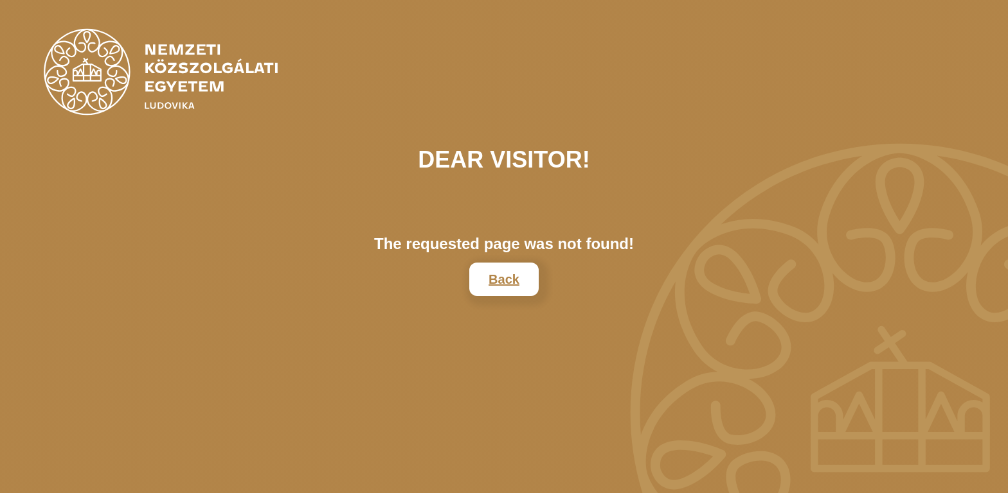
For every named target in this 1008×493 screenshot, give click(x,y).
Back (504, 279)
